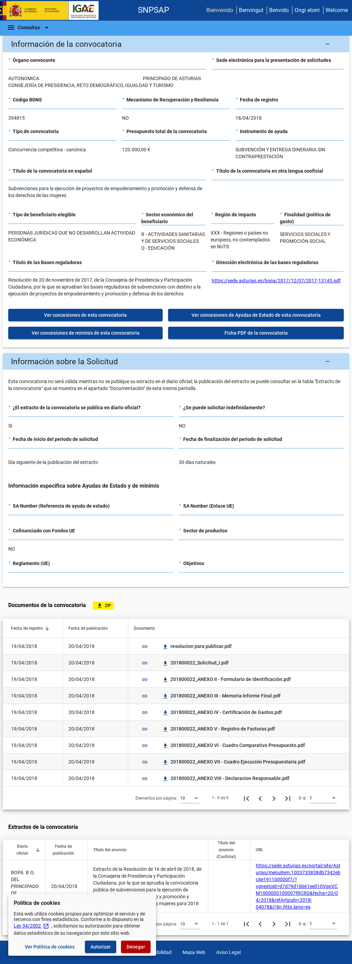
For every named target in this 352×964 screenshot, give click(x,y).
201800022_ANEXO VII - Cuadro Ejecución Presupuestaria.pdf (233, 762)
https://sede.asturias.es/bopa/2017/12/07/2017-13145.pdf (276, 280)
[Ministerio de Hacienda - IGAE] (52, 10)
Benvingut (251, 10)
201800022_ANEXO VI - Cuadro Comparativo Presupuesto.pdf (233, 745)
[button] (176, 44)
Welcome (337, 10)
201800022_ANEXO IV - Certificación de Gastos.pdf (222, 712)
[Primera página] (246, 798)
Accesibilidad (158, 952)
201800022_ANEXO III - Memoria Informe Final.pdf (221, 695)
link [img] (145, 646)
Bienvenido (219, 10)
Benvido (279, 10)
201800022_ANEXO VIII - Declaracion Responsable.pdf (225, 778)
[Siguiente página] (274, 798)
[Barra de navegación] (28, 27)
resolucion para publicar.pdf (197, 646)
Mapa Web (194, 952)
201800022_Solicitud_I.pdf (195, 662)
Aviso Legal (228, 952)
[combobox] (189, 797)
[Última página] (288, 798)
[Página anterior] (260, 798)
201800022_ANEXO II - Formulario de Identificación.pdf (226, 679)
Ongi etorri (307, 10)
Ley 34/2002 (31, 926)
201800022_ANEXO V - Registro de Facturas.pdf (218, 729)
